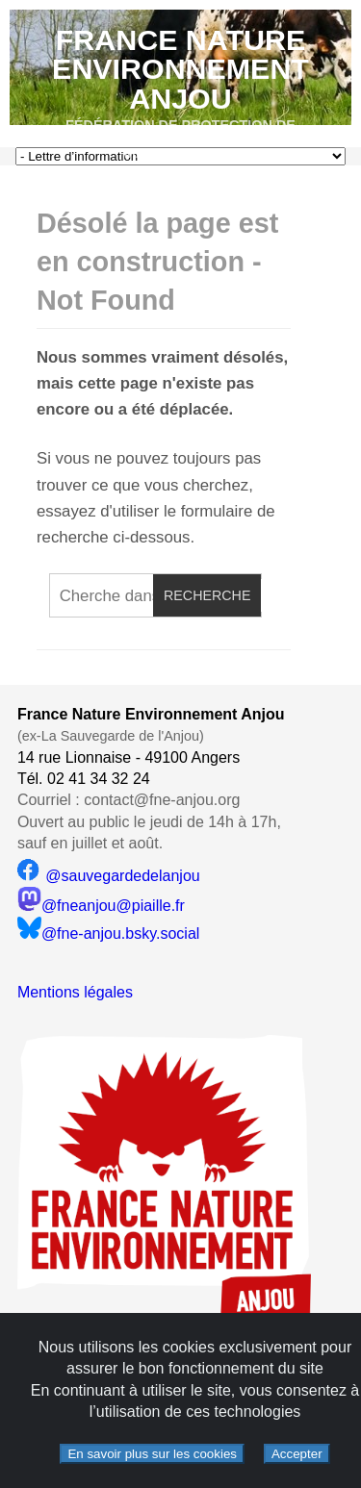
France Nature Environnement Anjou (180, 68)
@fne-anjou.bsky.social (108, 933)
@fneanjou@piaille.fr (101, 905)
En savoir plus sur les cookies (152, 1454)
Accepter (296, 1454)
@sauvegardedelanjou (108, 876)
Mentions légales (75, 992)
